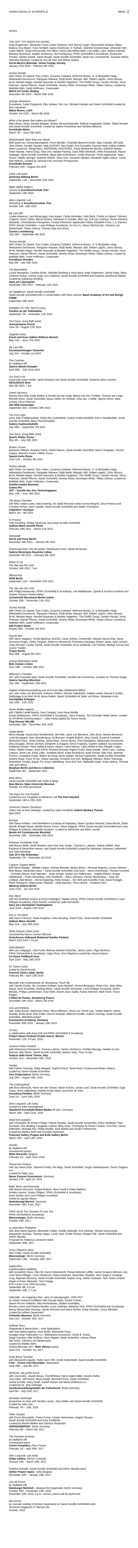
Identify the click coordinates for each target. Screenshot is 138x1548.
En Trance (15, 966)
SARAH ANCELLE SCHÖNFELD (28, 11)
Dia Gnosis (15, 1501)
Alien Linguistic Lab (20, 200)
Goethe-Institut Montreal (23, 484)
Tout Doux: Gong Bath (21, 321)
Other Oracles (17, 1414)
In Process (15, 519)
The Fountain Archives (21, 1436)
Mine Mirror (15, 778)
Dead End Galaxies (20, 1119)
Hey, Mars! (15, 896)
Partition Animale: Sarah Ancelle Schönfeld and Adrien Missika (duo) (47, 1468)
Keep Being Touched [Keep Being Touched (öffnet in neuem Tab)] (21, 1356)
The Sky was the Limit (21, 588)
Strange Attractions (20, 101)
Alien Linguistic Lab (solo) (23, 1455)
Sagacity (14, 334)
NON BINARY (17, 947)
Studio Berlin (16, 731)
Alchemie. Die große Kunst (24, 1372)
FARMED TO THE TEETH (23, 308)
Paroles (13, 1145)
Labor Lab (14, 173)
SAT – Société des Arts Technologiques (33, 490)
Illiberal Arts (15, 575)
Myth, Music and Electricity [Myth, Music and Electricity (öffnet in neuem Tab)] (24, 1186)
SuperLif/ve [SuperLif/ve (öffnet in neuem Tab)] (15, 1266)
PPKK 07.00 (16, 562)
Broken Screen (18, 447)
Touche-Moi (15, 635)
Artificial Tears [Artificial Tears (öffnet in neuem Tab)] (17, 1325)
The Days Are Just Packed (24, 794)
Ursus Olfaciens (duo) (21, 1249)
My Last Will (16, 213)
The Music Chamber (20, 500)
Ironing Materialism (20, 661)
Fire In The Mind (18, 915)
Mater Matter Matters (21, 187)
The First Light (17, 415)
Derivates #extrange (20, 1398)
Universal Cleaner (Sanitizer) (25, 807)
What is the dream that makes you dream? (33, 120)
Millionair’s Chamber (20, 674)
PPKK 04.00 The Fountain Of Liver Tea (31, 1211)
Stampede (14, 535)
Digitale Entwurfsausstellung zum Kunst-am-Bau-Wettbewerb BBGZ (47, 690)
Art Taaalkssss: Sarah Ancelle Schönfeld (32, 291)
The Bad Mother (18, 269)
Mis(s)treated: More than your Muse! (29, 139)
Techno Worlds (17, 73)
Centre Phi (15, 487)
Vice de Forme (17, 1481)
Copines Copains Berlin (22, 864)
